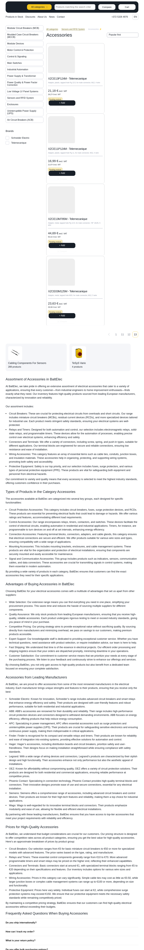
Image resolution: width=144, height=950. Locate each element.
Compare (107, 7)
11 (122, 211)
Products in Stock (14, 17)
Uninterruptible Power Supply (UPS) (21, 112)
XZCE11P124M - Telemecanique (106, 81)
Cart (127, 7)
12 (129, 211)
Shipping (120, 923)
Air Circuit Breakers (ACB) (20, 120)
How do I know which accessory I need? (28, 848)
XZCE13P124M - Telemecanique (59, 81)
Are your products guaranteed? (23, 839)
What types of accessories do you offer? (29, 857)
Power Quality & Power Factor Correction (22, 83)
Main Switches (14, 63)
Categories (121, 912)
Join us (95, 918)
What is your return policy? (21, 821)
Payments (121, 928)
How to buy (122, 918)
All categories (39, 7)
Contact (61, 17)
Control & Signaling (16, 56)
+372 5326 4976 (120, 17)
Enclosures (12, 104)
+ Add (62, 112)
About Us (42, 17)
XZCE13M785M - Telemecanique (60, 161)
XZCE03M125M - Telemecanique (106, 161)
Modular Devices (15, 43)
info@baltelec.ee (73, 919)
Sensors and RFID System (20, 98)
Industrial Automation (17, 69)
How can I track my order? (21, 812)
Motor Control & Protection (20, 50)
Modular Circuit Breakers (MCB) (23, 28)
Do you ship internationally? (22, 803)
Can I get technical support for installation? (30, 866)
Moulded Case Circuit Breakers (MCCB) (22, 35)
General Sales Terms (126, 934)
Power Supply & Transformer (21, 76)
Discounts (30, 17)
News (52, 17)
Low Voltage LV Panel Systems (22, 91)
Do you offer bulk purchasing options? (28, 830)
